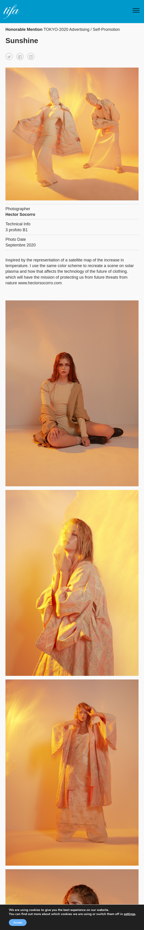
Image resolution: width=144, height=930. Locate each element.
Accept (17, 922)
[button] (9, 56)
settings (129, 914)
